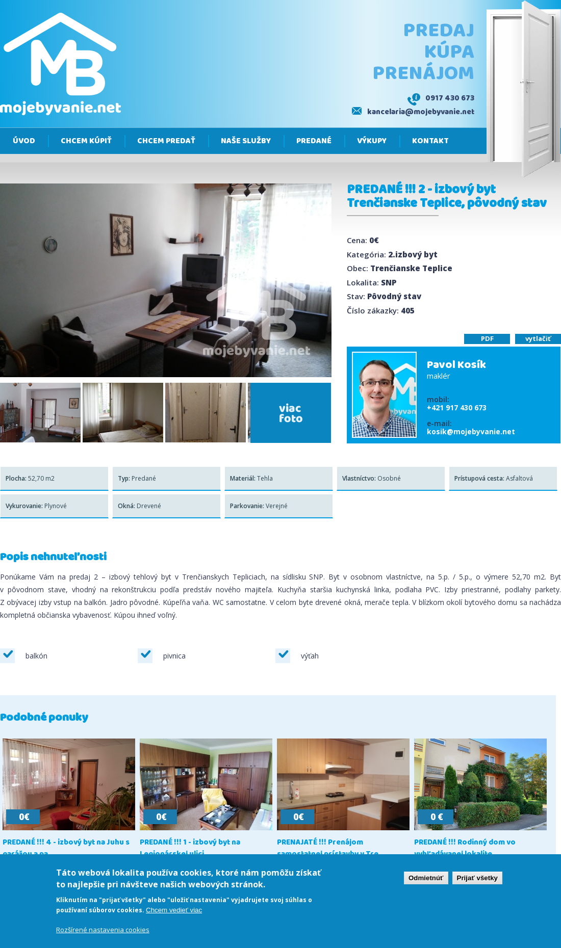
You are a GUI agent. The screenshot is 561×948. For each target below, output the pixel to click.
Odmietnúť (426, 879)
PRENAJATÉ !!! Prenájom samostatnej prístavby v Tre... (331, 848)
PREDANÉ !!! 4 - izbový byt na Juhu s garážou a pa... (66, 848)
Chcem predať (166, 141)
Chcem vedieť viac (174, 911)
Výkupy (372, 141)
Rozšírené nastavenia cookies (102, 931)
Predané (314, 141)
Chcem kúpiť (86, 141)
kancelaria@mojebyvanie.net (420, 112)
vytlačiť (538, 338)
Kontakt (430, 141)
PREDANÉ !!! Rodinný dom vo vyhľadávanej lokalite (465, 848)
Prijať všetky (477, 879)
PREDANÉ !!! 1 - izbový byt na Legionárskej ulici (190, 848)
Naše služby (246, 141)
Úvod (24, 141)
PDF (487, 338)
